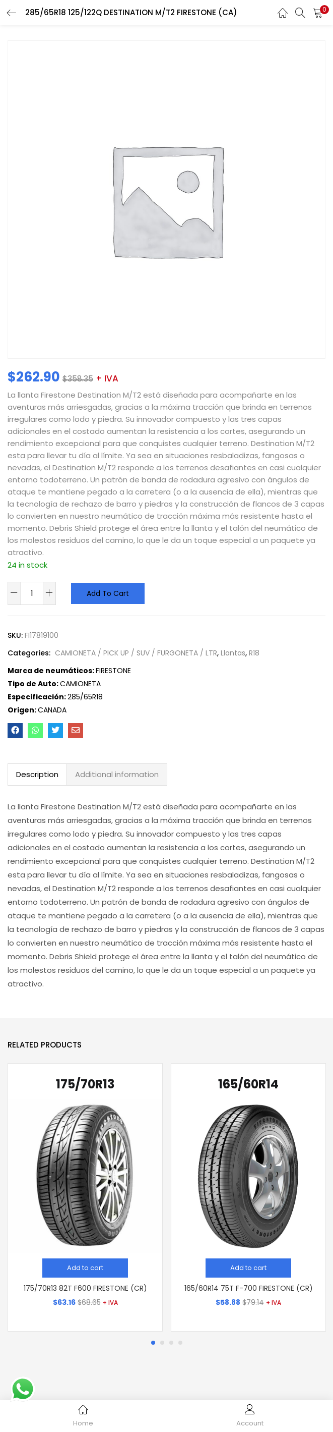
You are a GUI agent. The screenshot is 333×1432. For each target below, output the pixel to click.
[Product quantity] (32, 592)
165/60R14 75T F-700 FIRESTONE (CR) (248, 1288)
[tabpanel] (85, 1197)
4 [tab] (180, 1343)
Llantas (233, 653)
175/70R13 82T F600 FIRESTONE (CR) (85, 1288)
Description (37, 774)
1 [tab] (153, 1343)
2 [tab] (162, 1343)
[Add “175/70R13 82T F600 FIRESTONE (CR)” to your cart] (85, 1268)
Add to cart (108, 593)
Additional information (117, 774)
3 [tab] (171, 1343)
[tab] (37, 774)
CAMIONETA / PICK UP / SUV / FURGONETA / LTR (136, 653)
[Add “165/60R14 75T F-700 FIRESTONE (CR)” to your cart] (248, 1268)
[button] (317, 12)
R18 (254, 653)
